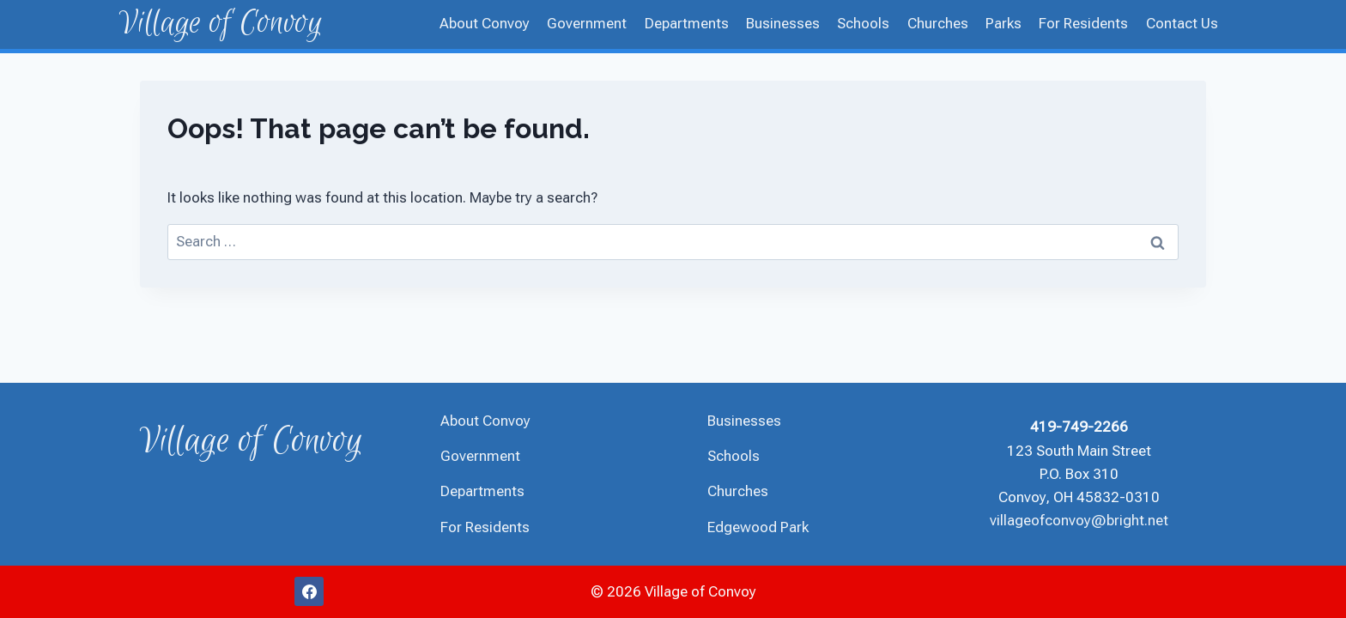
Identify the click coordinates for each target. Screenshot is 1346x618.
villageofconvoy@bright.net (1079, 520)
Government (587, 23)
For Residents (1083, 23)
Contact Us (1182, 23)
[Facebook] (309, 591)
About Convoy (485, 23)
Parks (1003, 23)
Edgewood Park (758, 527)
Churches (937, 23)
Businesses (783, 23)
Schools (863, 23)
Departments (687, 23)
